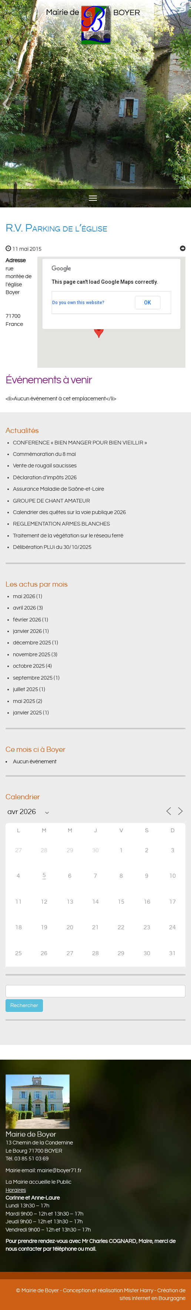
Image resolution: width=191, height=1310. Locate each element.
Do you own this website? (78, 302)
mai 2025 (24, 701)
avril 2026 (24, 608)
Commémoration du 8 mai (44, 454)
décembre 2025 (32, 643)
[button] (5, 103)
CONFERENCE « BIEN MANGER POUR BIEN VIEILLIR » (80, 443)
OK (147, 303)
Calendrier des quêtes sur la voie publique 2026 (69, 512)
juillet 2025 (25, 689)
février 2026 (27, 620)
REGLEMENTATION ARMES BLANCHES (61, 524)
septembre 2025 (33, 678)
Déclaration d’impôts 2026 (45, 477)
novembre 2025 (31, 654)
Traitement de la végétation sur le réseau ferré (68, 536)
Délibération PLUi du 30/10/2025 (52, 547)
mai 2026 (24, 596)
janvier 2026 (27, 631)
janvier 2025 (27, 713)
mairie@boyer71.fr (59, 1170)
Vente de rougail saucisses (45, 466)
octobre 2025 (29, 666)
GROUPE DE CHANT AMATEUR (51, 501)
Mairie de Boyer (40, 1290)
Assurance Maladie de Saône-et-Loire (58, 489)
